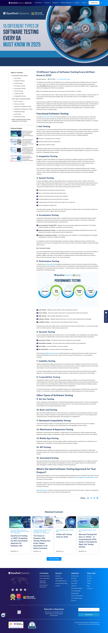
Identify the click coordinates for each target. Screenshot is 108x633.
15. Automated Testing (19, 116)
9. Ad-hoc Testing (18, 101)
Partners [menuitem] (89, 581)
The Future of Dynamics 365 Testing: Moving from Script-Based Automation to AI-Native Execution (28, 142)
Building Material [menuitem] (75, 593)
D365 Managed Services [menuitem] (61, 581)
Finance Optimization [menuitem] (45, 578)
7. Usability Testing (18, 93)
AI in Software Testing (39, 531)
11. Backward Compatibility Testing (22, 106)
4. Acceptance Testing (19, 86)
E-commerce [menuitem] (74, 581)
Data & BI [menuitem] (57, 585)
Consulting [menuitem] (57, 576)
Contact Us (94, 3)
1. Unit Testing (17, 78)
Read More (14, 551)
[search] (101, 3)
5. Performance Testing (19, 88)
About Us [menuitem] (89, 576)
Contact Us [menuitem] (89, 588)
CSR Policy (96, 624)
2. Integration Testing (19, 80)
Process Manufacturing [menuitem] (76, 598)
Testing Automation (38, 530)
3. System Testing (18, 83)
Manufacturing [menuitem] (74, 576)
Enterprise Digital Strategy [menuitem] (61, 583)
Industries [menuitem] (75, 573)
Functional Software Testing (19, 75)
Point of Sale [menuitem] (74, 583)
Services (48, 3)
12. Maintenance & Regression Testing (23, 109)
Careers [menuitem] (89, 583)
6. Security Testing (18, 91)
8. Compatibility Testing (20, 96)
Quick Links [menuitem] (91, 573)
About (84, 3)
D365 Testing (66, 79)
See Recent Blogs (54, 559)
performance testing (51, 264)
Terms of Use (81, 624)
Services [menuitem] (58, 573)
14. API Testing (17, 114)
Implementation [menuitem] (59, 578)
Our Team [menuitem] (89, 578)
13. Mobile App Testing (19, 111)
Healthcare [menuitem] (73, 585)
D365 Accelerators (67, 3)
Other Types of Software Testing (21, 99)
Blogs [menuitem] (88, 585)
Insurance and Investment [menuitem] (77, 595)
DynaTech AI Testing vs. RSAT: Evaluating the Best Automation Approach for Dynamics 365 (27, 134)
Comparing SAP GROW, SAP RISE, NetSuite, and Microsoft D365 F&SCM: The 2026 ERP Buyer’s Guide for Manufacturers (27, 150)
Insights (77, 3)
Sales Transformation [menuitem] (44, 576)
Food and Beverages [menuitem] (76, 590)
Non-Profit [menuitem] (73, 578)
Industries (56, 3)
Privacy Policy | (90, 624)
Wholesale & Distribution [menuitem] (76, 588)
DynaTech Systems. (84, 622)
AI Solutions (39, 3)
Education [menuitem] (73, 600)
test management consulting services (85, 477)
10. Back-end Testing (19, 104)
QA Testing (60, 79)
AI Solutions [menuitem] (44, 573)
